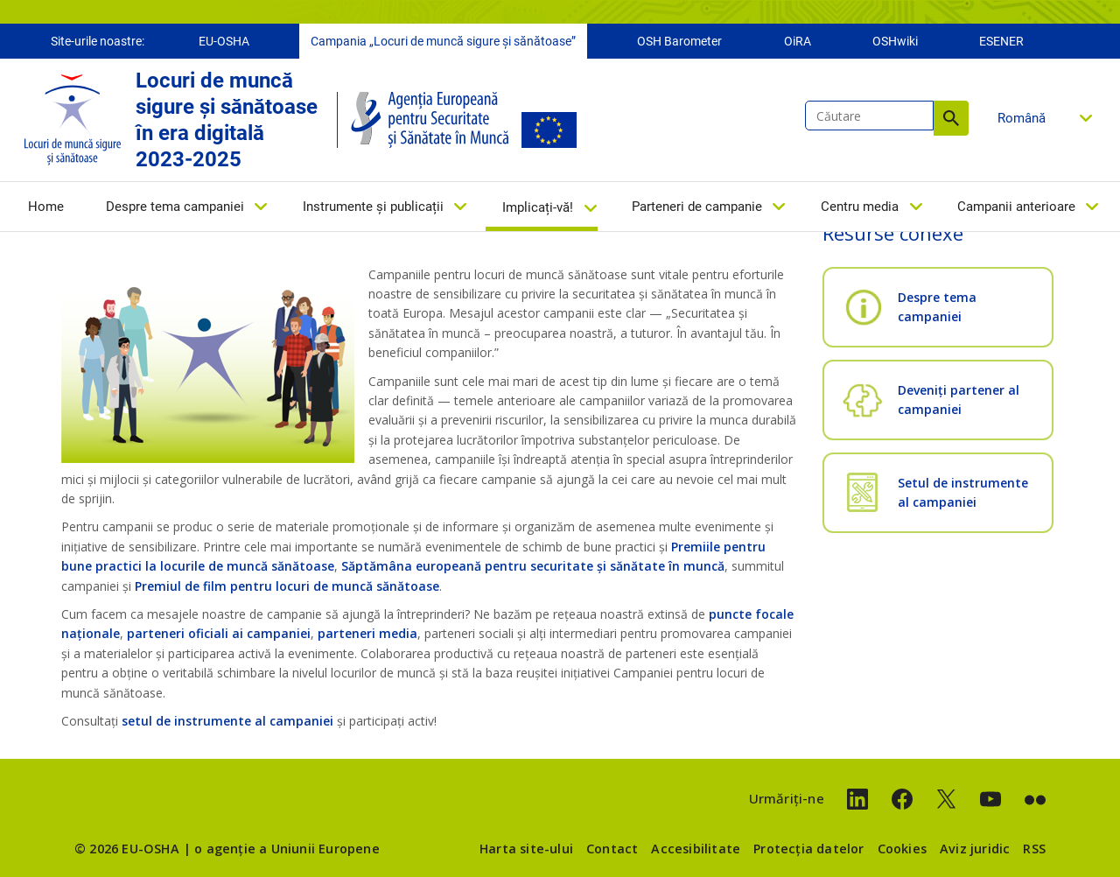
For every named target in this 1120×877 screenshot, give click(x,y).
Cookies (902, 848)
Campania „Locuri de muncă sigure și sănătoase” (443, 42)
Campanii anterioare (1016, 207)
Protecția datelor (808, 848)
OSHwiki (895, 42)
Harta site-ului (526, 848)
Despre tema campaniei (175, 207)
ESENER (1001, 42)
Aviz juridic (975, 848)
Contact (612, 848)
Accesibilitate (695, 848)
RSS (1034, 848)
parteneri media (367, 633)
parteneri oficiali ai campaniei (219, 633)
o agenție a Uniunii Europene (287, 848)
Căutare (951, 119)
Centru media (860, 207)
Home (46, 207)
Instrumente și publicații (373, 207)
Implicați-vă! (537, 208)
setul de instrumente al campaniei (227, 720)
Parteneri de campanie (697, 207)
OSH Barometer (679, 42)
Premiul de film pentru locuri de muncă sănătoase (287, 586)
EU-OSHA (224, 42)
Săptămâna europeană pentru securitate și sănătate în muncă (532, 566)
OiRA (797, 42)
